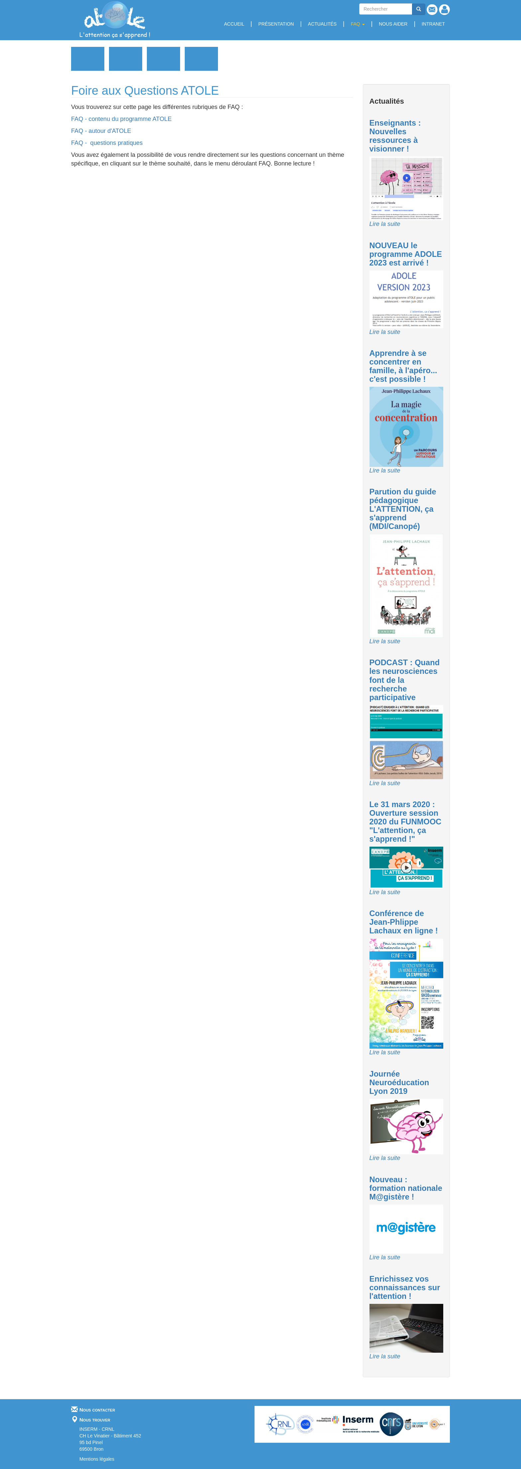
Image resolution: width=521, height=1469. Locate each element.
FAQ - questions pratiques (108, 143)
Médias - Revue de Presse (201, 59)
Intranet (433, 24)
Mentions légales (96, 1459)
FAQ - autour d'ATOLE (101, 131)
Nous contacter (97, 1409)
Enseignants (125, 59)
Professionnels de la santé (163, 59)
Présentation (276, 24)
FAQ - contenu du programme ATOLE (121, 119)
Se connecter (444, 9)
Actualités (322, 24)
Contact (432, 9)
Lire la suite (384, 224)
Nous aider (393, 24)
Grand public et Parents (87, 59)
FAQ (358, 24)
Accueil (234, 24)
